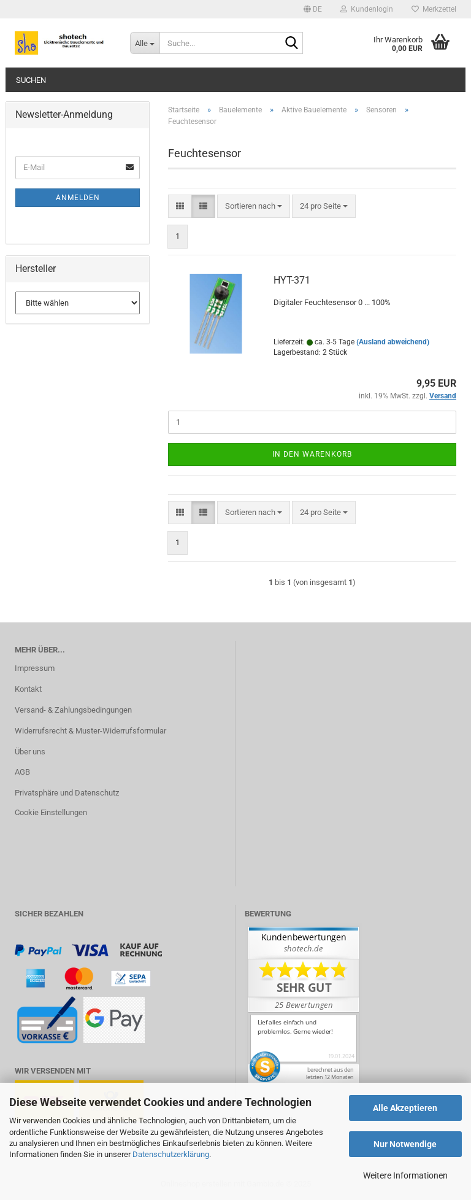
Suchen (31, 80)
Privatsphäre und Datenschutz (67, 792)
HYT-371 (292, 280)
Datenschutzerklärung (170, 1154)
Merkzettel (434, 9)
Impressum (35, 668)
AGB (22, 771)
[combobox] (253, 207)
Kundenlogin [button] (366, 9)
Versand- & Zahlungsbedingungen (73, 709)
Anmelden (78, 197)
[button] (312, 9)
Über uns (30, 751)
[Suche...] (144, 43)
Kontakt (28, 689)
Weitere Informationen (405, 1175)
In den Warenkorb (312, 454)
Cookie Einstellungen (51, 812)
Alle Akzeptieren (405, 1108)
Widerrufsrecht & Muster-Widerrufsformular (90, 730)
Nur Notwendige (405, 1144)
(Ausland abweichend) (392, 342)
